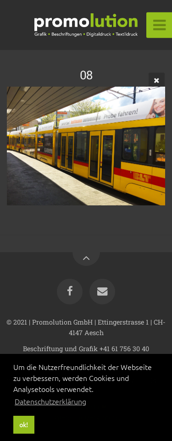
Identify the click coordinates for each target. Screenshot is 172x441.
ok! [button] (23, 424)
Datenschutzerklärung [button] (50, 401)
